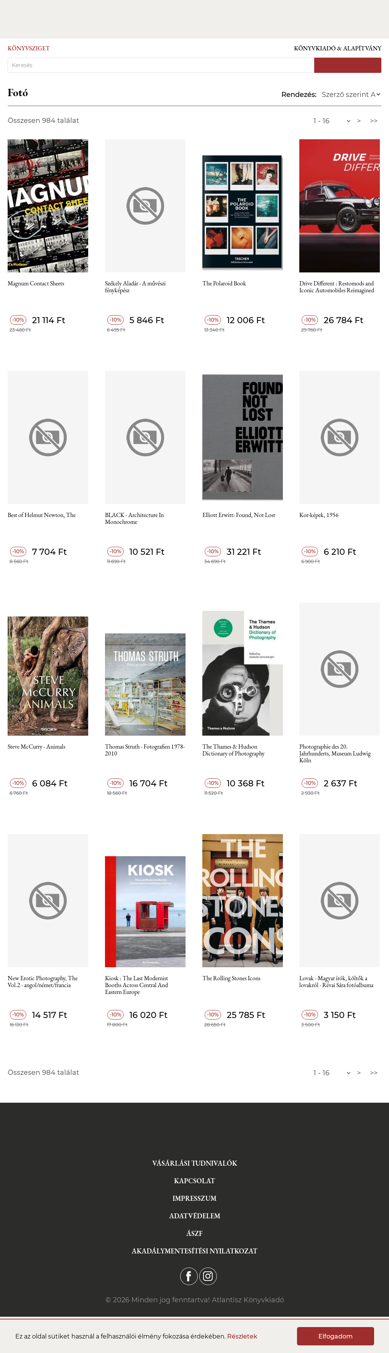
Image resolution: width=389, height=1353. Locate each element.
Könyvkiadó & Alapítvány (337, 48)
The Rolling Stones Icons (231, 978)
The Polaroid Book (224, 283)
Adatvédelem (194, 1215)
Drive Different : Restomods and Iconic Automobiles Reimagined (336, 287)
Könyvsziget (29, 48)
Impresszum (194, 1198)
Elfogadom (335, 1336)
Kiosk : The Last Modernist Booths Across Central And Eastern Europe (136, 985)
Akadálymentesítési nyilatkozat (194, 1251)
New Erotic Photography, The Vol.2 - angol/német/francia (42, 982)
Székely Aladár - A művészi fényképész (135, 287)
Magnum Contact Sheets (36, 283)
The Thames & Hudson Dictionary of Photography (233, 750)
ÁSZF (194, 1233)
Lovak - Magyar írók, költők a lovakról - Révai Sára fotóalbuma (336, 982)
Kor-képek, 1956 (319, 515)
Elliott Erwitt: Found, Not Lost (238, 515)
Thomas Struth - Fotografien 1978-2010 (145, 750)
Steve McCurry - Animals (36, 747)
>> (374, 121)
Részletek (242, 1336)
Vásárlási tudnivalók (194, 1163)
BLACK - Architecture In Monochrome (134, 519)
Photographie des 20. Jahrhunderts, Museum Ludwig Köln (335, 753)
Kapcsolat (194, 1180)
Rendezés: (298, 94)
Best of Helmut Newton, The (42, 515)
